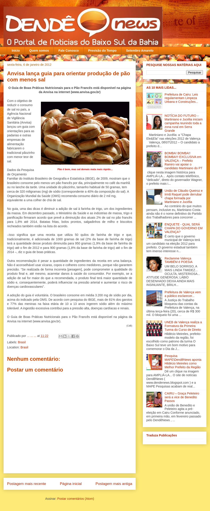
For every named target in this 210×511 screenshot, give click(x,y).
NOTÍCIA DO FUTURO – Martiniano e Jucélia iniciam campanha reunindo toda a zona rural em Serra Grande (184, 123)
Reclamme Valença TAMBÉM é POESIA (179, 260)
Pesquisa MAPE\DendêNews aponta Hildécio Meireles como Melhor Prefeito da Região (183, 361)
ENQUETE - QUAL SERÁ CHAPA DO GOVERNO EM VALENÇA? (184, 228)
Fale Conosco (68, 50)
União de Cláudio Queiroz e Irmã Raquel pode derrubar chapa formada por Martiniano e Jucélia (184, 196)
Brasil (22, 342)
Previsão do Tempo (102, 50)
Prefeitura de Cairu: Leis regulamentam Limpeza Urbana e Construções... (181, 98)
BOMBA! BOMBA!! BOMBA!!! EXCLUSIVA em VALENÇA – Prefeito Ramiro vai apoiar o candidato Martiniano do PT (183, 160)
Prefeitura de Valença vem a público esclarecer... (183, 294)
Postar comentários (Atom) (75, 498)
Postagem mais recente (26, 484)
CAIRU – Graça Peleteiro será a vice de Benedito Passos (182, 397)
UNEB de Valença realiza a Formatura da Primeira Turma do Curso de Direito (183, 325)
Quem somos (39, 50)
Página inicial (71, 484)
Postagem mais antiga (113, 484)
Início (16, 50)
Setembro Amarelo (139, 50)
